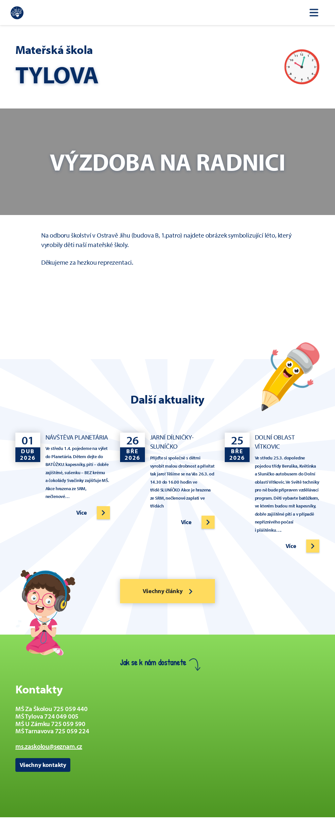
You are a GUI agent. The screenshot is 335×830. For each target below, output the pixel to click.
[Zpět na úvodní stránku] (17, 12)
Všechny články (167, 591)
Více (81, 512)
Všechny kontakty (43, 765)
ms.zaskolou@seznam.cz (48, 746)
